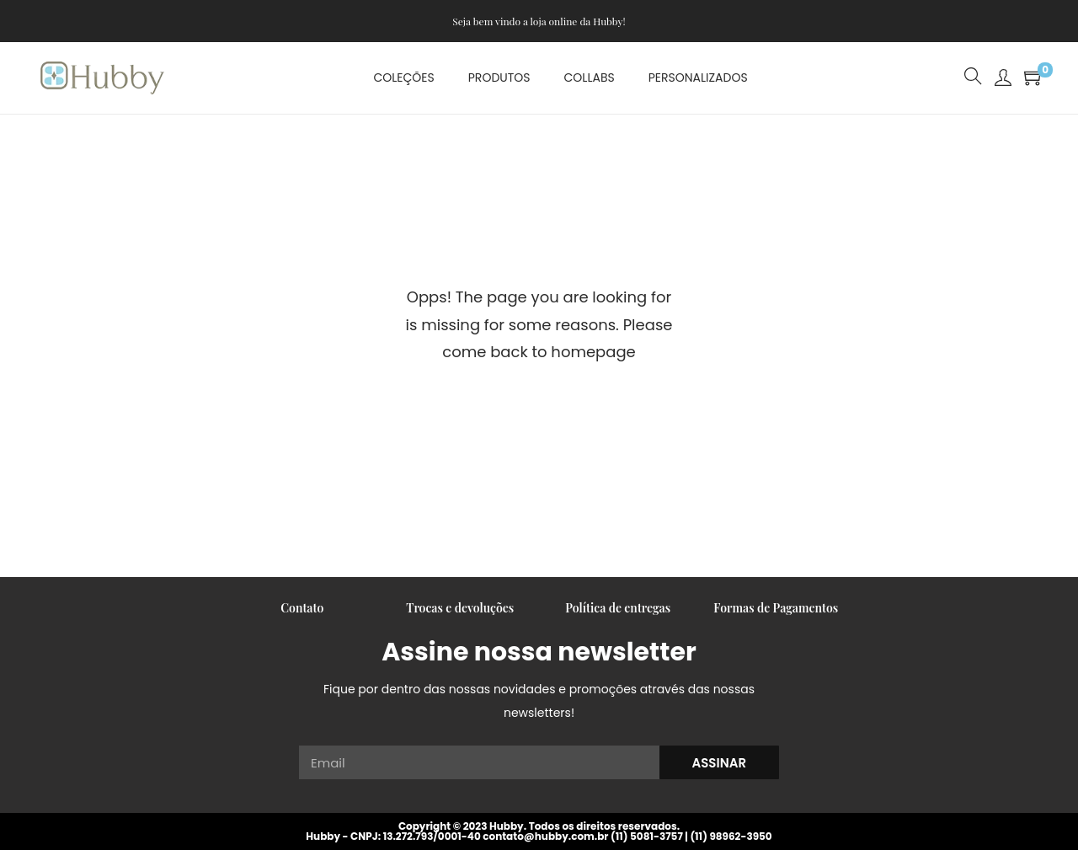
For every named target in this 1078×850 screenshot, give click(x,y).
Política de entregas (617, 608)
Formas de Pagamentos (775, 608)
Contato (301, 608)
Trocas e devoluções (460, 608)
